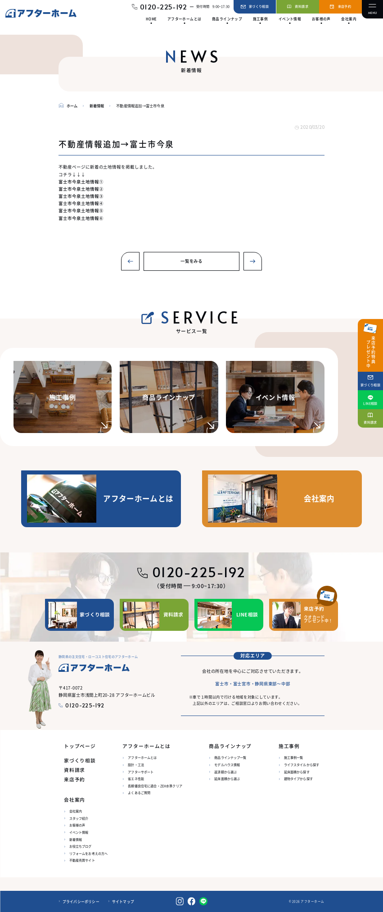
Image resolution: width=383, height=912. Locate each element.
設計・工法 (136, 764)
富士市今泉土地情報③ (81, 196)
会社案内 (75, 811)
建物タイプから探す (298, 778)
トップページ (80, 746)
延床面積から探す (297, 772)
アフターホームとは (142, 757)
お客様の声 (77, 825)
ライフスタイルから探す (302, 764)
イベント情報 (79, 832)
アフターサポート (140, 772)
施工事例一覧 (293, 757)
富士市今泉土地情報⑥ (81, 218)
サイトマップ (123, 901)
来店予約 (74, 779)
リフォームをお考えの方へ (88, 853)
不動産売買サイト (82, 860)
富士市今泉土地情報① (81, 181)
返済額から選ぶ (225, 772)
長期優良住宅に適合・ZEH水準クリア (155, 786)
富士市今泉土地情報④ (81, 203)
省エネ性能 (136, 778)
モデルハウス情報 (227, 764)
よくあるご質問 (139, 792)
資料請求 (74, 770)
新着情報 (75, 839)
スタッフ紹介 (79, 818)
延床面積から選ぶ (227, 778)
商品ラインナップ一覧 (230, 757)
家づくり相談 (80, 760)
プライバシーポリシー (81, 901)
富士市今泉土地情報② (81, 189)
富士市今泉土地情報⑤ (81, 210)
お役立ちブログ (80, 846)
